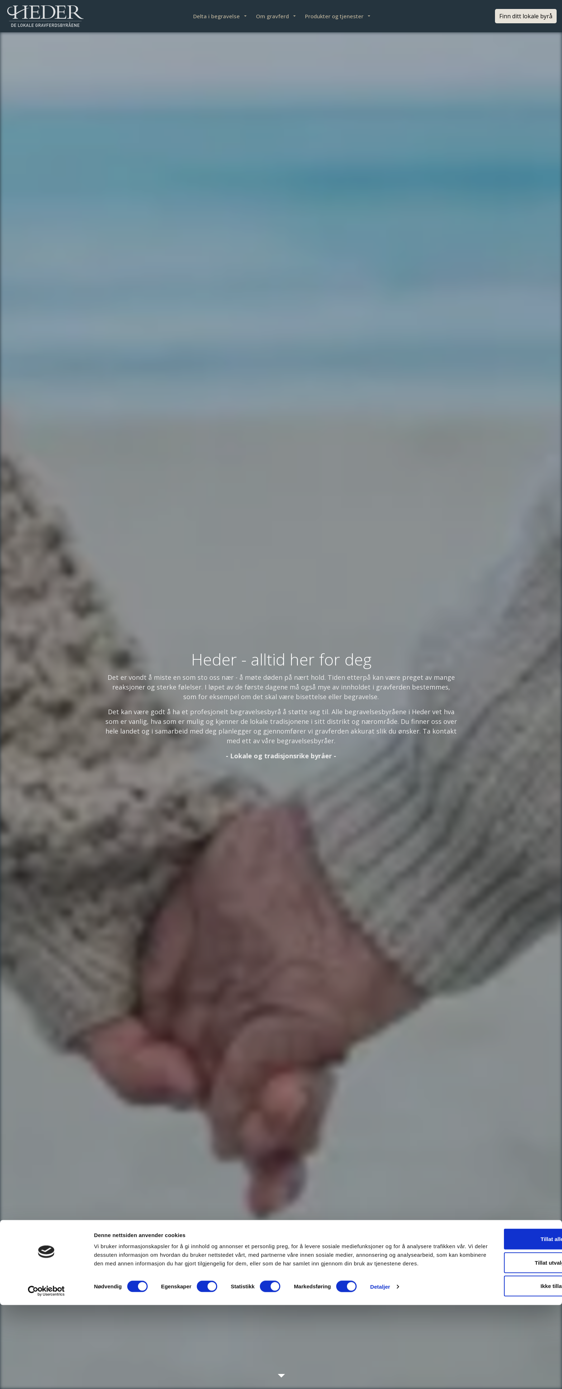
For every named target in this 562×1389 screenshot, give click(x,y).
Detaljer (380, 1375)
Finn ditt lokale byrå (526, 16)
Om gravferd (272, 16)
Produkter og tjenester (334, 16)
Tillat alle (502, 1319)
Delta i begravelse (216, 16)
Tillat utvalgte (502, 1342)
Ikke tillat (502, 1365)
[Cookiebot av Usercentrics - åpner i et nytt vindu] (46, 1375)
